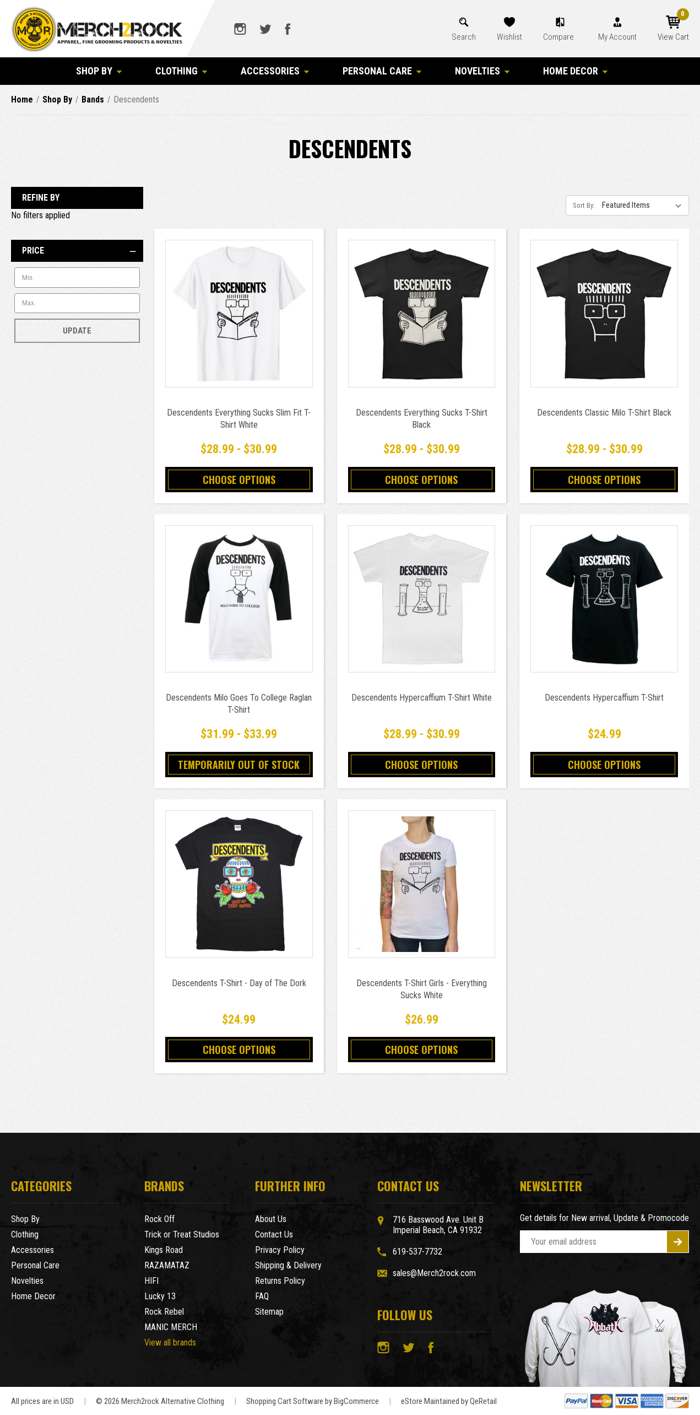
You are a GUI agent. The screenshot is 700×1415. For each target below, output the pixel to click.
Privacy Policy (280, 1250)
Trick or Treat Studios (181, 1234)
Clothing (181, 71)
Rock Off (159, 1219)
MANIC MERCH (170, 1327)
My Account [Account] (617, 37)
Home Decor (575, 71)
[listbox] (644, 205)
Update (77, 331)
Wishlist (509, 37)
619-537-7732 (417, 1251)
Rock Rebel (164, 1311)
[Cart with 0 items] (673, 28)
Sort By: (584, 205)
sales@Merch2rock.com (434, 1273)
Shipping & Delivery (288, 1265)
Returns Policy (280, 1281)
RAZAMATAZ (166, 1265)
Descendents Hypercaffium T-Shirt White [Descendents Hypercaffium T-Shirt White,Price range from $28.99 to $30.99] (421, 697)
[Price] (77, 251)
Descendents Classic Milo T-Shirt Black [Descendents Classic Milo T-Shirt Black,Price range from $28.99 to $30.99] (604, 412)
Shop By (99, 71)
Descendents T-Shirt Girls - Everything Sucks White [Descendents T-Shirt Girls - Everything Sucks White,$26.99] (421, 989)
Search (464, 37)
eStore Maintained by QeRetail (449, 1401)
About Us (270, 1219)
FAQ (262, 1296)
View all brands (170, 1342)
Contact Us (274, 1234)
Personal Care (382, 71)
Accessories (275, 71)
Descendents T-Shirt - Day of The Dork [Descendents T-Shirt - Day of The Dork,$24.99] (239, 983)
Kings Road (163, 1250)
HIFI (151, 1281)
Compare (559, 37)
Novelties (482, 71)
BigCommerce (356, 1401)
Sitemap (269, 1311)
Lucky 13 (160, 1296)
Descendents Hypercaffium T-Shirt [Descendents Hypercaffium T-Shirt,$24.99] (604, 697)
